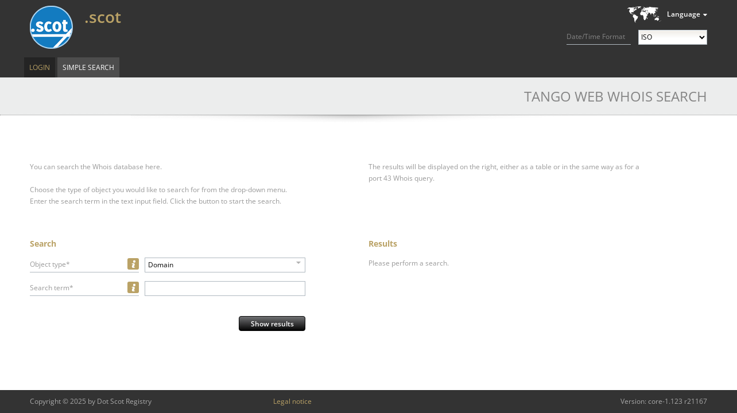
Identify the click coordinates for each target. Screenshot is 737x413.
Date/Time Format (596, 36)
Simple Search (88, 67)
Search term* (51, 288)
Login (39, 67)
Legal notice (292, 401)
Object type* (50, 264)
